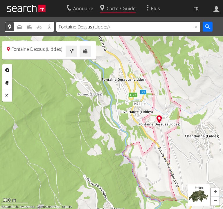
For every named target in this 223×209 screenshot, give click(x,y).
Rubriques (7, 70)
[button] (215, 192)
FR (196, 9)
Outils (7, 95)
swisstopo (27, 207)
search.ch (11, 207)
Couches (7, 83)
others (67, 207)
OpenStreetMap (48, 207)
